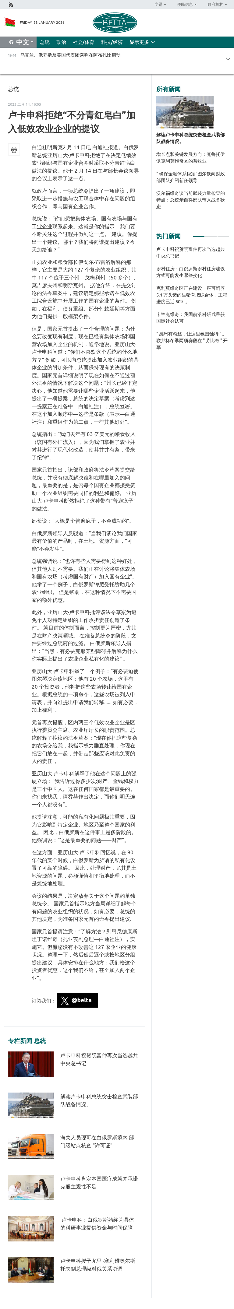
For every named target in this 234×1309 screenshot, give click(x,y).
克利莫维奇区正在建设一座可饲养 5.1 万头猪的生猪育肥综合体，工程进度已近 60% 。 (191, 295)
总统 (45, 42)
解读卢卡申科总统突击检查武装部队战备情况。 (190, 138)
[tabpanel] (192, 301)
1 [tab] (198, 234)
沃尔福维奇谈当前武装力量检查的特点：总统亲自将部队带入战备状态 (190, 200)
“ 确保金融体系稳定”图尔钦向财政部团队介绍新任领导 (190, 177)
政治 (61, 42)
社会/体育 (83, 42)
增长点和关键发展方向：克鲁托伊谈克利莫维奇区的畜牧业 (190, 157)
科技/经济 (112, 42)
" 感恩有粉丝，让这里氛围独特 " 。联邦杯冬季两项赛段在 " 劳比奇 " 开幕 (192, 340)
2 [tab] (211, 234)
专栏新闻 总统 (27, 1041)
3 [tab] (223, 234)
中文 (23, 42)
